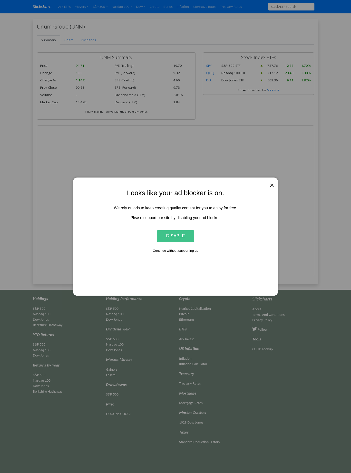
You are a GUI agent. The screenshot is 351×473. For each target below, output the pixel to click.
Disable (175, 236)
